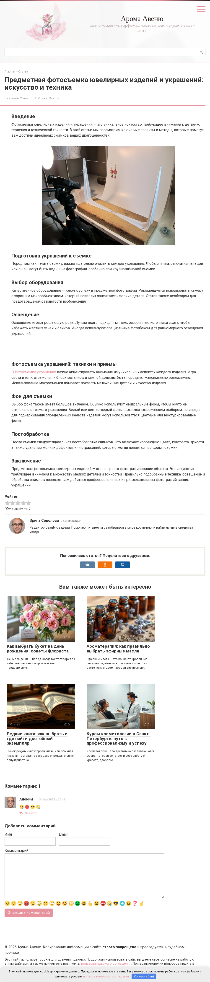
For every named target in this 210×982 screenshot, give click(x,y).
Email (63, 834)
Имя (8, 834)
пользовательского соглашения (106, 964)
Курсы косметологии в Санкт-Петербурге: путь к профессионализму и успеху (118, 738)
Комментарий (16, 851)
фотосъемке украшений (35, 372)
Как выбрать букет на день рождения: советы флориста (38, 649)
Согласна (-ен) (144, 976)
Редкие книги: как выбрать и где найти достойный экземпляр (37, 738)
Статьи (54, 98)
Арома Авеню (142, 18)
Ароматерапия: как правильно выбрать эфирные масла (118, 649)
